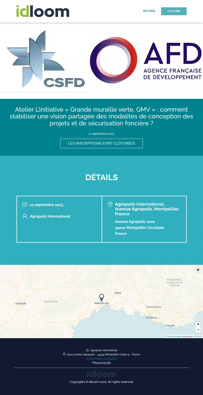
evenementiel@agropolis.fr (101, 358)
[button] (198, 270)
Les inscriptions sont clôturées (101, 143)
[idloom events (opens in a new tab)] (101, 373)
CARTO (198, 336)
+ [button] (198, 324)
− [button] (198, 330)
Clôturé (174, 11)
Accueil (149, 11)
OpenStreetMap (174, 336)
